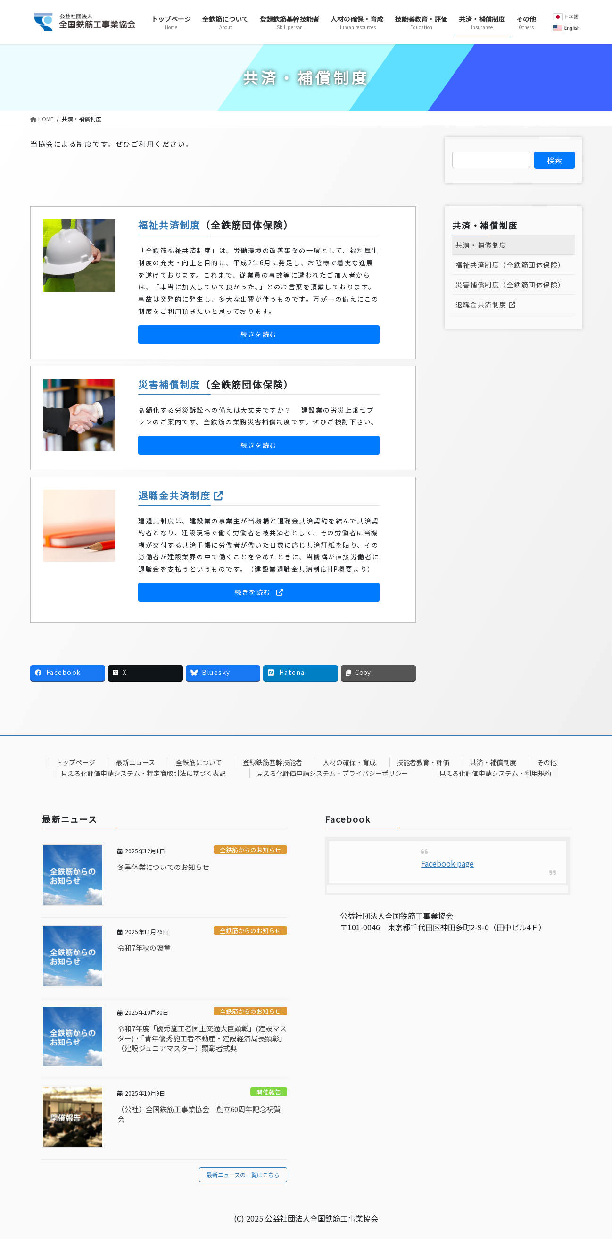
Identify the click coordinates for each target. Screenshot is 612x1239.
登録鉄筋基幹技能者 (272, 762)
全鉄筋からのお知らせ (250, 849)
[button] (259, 334)
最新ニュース (135, 762)
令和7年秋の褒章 (144, 947)
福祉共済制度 (169, 225)
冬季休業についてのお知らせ (163, 867)
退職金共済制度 (181, 495)
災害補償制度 (169, 384)
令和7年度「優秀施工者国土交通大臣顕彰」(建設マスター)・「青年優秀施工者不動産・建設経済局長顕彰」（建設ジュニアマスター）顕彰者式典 (202, 1038)
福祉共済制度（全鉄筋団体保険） (510, 265)
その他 (547, 762)
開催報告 (268, 1091)
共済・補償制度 (481, 245)
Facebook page (447, 863)
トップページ (75, 762)
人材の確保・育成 (349, 762)
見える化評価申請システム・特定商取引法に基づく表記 (143, 773)
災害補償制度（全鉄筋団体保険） (510, 284)
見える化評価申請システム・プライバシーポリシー (332, 773)
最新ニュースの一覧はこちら (243, 1175)
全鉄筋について (199, 762)
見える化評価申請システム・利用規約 (495, 773)
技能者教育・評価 (423, 762)
